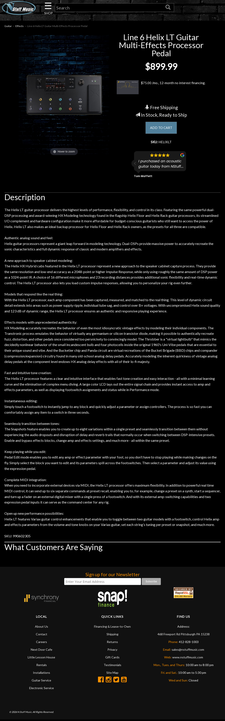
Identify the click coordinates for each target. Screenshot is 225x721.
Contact (41, 635)
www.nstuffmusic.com (187, 658)
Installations (41, 674)
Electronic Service (41, 689)
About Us (41, 628)
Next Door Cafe (41, 651)
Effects (19, 26)
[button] (135, 164)
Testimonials (112, 666)
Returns (112, 643)
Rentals (41, 666)
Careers (41, 643)
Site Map (112, 674)
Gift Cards (112, 658)
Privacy (112, 651)
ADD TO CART (161, 128)
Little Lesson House (41, 658)
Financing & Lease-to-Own (112, 628)
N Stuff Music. (24, 713)
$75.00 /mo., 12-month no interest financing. (161, 88)
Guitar (8, 26)
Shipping (112, 635)
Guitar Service (41, 681)
